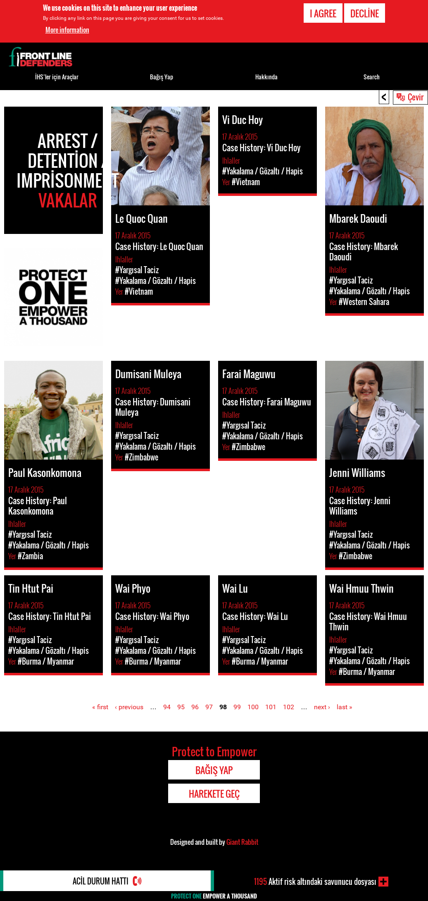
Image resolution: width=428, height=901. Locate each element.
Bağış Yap (161, 76)
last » (344, 707)
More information (67, 30)
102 (288, 707)
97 (209, 707)
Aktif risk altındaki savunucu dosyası (315, 881)
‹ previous (129, 707)
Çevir (415, 96)
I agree (323, 12)
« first (100, 707)
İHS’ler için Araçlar (56, 76)
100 (253, 707)
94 (167, 707)
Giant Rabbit (242, 842)
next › (322, 707)
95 (181, 707)
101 (270, 707)
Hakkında (266, 76)
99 (237, 707)
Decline (364, 12)
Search (372, 76)
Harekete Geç (214, 793)
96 (195, 707)
